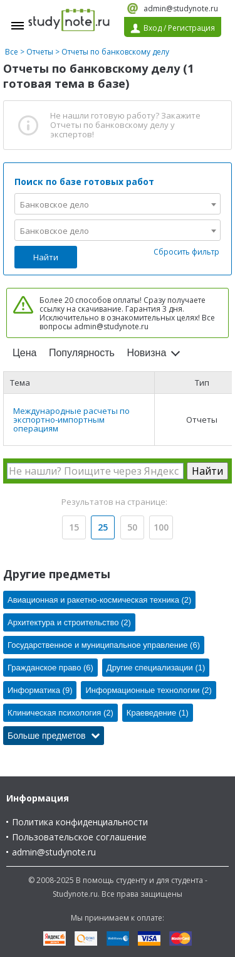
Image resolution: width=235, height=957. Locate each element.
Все (11, 51)
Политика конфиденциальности (80, 822)
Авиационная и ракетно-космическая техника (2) (99, 600)
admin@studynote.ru (181, 8)
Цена (24, 352)
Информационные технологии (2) (148, 690)
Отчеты (39, 51)
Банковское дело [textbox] (54, 204)
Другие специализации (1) (156, 667)
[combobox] (117, 203)
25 (103, 527)
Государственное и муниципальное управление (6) (104, 645)
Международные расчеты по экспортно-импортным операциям (71, 419)
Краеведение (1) (158, 712)
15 (74, 527)
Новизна (146, 352)
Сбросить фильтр (186, 251)
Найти (45, 257)
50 (132, 527)
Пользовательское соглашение (79, 837)
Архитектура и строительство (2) (69, 622)
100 (161, 527)
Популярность (82, 352)
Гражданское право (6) (50, 667)
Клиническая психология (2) (60, 712)
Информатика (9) (40, 690)
